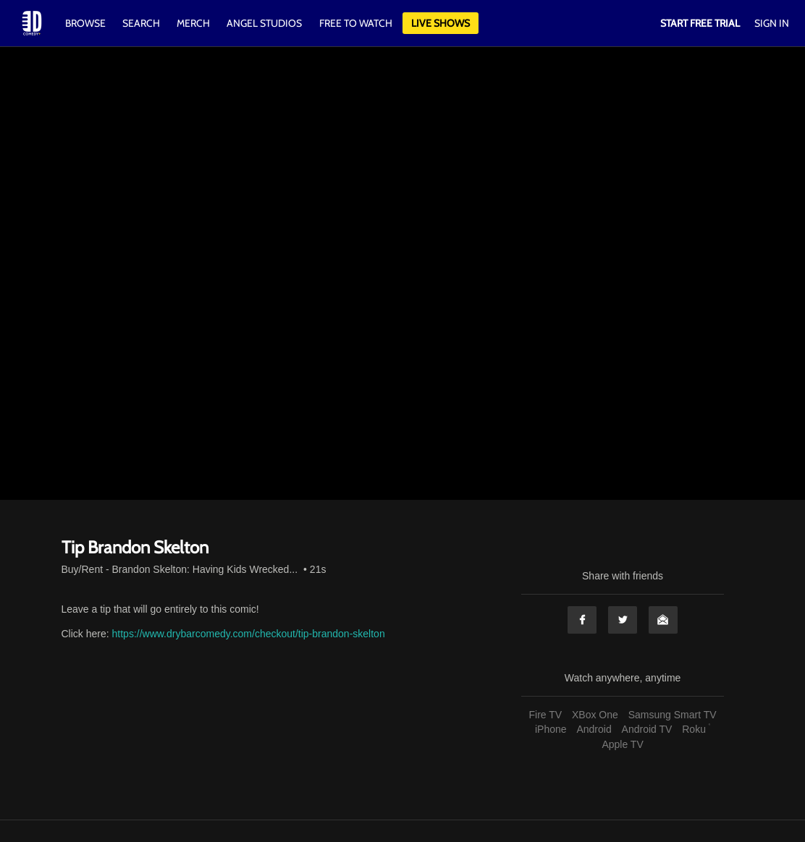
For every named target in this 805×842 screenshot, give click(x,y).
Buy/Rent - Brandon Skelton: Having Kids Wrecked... (180, 569)
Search (142, 23)
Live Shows (440, 23)
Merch (193, 23)
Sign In (771, 23)
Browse (86, 23)
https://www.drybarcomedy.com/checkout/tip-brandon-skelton (248, 633)
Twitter (622, 619)
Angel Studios (264, 23)
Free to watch (355, 23)
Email (663, 619)
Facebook (582, 619)
